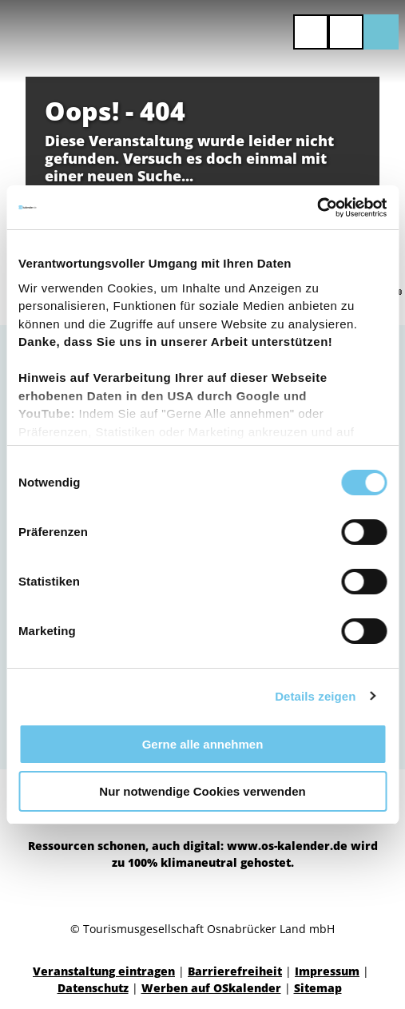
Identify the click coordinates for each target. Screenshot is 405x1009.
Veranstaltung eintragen (104, 971)
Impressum (327, 971)
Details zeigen (315, 696)
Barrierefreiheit (235, 971)
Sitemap (318, 987)
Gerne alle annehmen (203, 744)
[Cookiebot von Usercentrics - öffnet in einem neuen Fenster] (317, 207)
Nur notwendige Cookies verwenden (202, 791)
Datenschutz (93, 987)
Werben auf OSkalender (211, 987)
